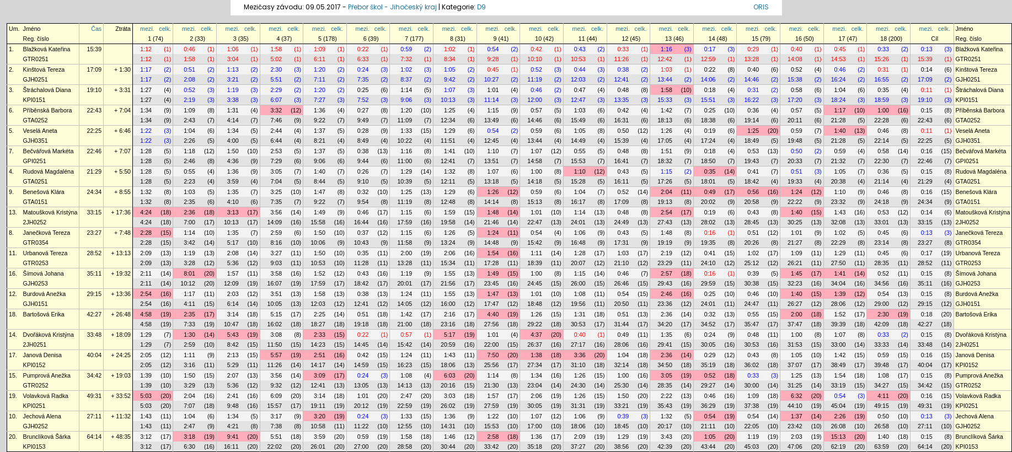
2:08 (189, 79)
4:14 (233, 120)
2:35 (189, 201)
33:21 (621, 405)
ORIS (761, 7)
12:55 (404, 426)
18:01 (708, 181)
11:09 (404, 120)
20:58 (751, 201)
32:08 (838, 222)
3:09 (319, 375)
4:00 (233, 140)
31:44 (621, 324)
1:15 (493, 110)
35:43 (664, 405)
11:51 (448, 140)
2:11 (146, 273)
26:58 (881, 426)
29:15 (94, 293)
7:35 (363, 79)
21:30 (491, 385)
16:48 (578, 242)
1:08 (580, 293)
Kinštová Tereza (44, 69)
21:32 (838, 161)
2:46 (189, 161)
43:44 (708, 446)
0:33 (623, 49)
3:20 (319, 416)
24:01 (578, 222)
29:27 (708, 385)
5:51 (276, 79)
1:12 (146, 49)
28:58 (404, 446)
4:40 (493, 314)
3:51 (276, 293)
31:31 (578, 405)
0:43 (580, 49)
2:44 (276, 130)
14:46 (751, 79)
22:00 (491, 344)
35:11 (94, 273)
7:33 (189, 324)
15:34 (448, 263)
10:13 (448, 99)
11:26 (621, 59)
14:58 (534, 161)
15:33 (664, 99)
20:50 (621, 303)
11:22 (361, 426)
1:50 (233, 151)
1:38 (536, 355)
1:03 (666, 69)
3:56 (276, 212)
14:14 (491, 201)
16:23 (404, 365)
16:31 (621, 120)
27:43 (664, 222)
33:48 (94, 334)
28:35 (881, 263)
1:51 (666, 151)
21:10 (621, 263)
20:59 (448, 344)
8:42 (233, 344)
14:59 (361, 365)
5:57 (276, 355)
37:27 (578, 446)
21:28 (838, 120)
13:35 (621, 99)
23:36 (664, 303)
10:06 (317, 242)
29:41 (664, 344)
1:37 (319, 130)
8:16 (276, 242)
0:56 (753, 192)
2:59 (276, 232)
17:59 (404, 222)
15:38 (795, 79)
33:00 (838, 344)
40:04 (94, 355)
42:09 (881, 324)
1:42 (666, 110)
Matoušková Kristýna (50, 212)
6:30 (189, 446)
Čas (96, 28)
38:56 (621, 446)
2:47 (406, 395)
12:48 (448, 201)
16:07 (274, 283)
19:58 (448, 222)
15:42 (534, 242)
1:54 (493, 253)
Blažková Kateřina (47, 49)
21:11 (708, 426)
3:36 (580, 355)
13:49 (491, 120)
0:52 (536, 69)
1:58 (276, 49)
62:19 (838, 446)
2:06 (450, 253)
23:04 (534, 385)
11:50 (274, 344)
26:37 (534, 344)
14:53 (838, 59)
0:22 (363, 49)
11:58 (404, 242)
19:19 (664, 242)
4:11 (189, 303)
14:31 (448, 426)
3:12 (146, 436)
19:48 (795, 140)
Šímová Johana (43, 273)
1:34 (146, 110)
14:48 (491, 242)
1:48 (493, 212)
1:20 (319, 69)
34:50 (664, 365)
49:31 (94, 395)
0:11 (927, 90)
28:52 (94, 253)
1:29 (450, 130)
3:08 (276, 334)
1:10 (493, 151)
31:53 (795, 344)
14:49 (578, 140)
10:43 (361, 242)
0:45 (840, 49)
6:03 (450, 375)
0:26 (363, 171)
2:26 (189, 140)
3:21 (233, 79)
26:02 (448, 405)
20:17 (664, 426)
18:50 (708, 161)
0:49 (710, 192)
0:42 (536, 49)
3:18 (189, 436)
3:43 (666, 436)
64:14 (94, 436)
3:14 (233, 314)
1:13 (233, 69)
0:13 (927, 49)
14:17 (317, 365)
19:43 (751, 161)
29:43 (664, 283)
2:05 (146, 355)
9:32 (276, 385)
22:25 (94, 130)
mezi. (147, 28)
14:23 (317, 344)
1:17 (146, 69)
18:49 (751, 140)
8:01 (189, 273)
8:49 (363, 140)
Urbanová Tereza (45, 253)
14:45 (361, 344)
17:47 (491, 303)
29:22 (534, 324)
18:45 (621, 426)
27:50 (838, 263)
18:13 (664, 120)
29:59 (708, 283)
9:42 (450, 79)
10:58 (317, 426)
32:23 (795, 283)
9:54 (363, 201)
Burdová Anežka (44, 293)
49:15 (881, 405)
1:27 (146, 90)
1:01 (493, 90)
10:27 (491, 79)
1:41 (450, 151)
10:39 (404, 181)
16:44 (361, 222)
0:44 (580, 69)
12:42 (664, 59)
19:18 (361, 324)
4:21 (233, 426)
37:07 (795, 365)
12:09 (231, 283)
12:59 (708, 59)
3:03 (450, 395)
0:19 (710, 130)
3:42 (189, 242)
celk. (165, 28)
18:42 (751, 181)
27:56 (491, 324)
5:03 (146, 395)
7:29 (276, 161)
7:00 (189, 222)
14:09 (274, 222)
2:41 (233, 395)
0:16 (927, 151)
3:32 (276, 110)
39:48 (881, 365)
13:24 (448, 242)
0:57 (536, 110)
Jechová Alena (42, 416)
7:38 (276, 426)
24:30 (578, 385)
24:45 (534, 283)
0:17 (710, 49)
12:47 (578, 99)
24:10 (708, 263)
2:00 (406, 253)
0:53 (753, 151)
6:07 (276, 99)
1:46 (450, 436)
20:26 (751, 242)
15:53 (578, 161)
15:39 (94, 49)
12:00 (534, 99)
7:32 (406, 59)
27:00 (361, 446)
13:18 (491, 181)
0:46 (189, 49)
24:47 (751, 303)
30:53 (578, 324)
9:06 (406, 99)
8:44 (319, 181)
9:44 (363, 161)
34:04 (838, 283)
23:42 (795, 426)
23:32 (838, 201)
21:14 (881, 181)
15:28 (578, 181)
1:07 (450, 90)
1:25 (450, 110)
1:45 (796, 273)
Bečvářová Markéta (48, 151)
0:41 (753, 171)
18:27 (317, 324)
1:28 (146, 151)
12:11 (448, 181)
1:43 (840, 212)
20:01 (404, 283)
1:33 (406, 130)
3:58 (276, 273)
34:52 (708, 324)
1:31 (233, 110)
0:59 (406, 49)
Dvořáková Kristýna (48, 334)
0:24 (363, 69)
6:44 (276, 140)
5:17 (233, 242)
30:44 (448, 446)
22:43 (94, 110)
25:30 (621, 385)
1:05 (450, 69)
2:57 (666, 273)
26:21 (795, 263)
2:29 (276, 90)
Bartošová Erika (44, 314)
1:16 (666, 49)
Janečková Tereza (47, 232)
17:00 (534, 426)
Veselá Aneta (40, 130)
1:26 (666, 130)
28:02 (708, 222)
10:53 (578, 59)
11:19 (534, 79)
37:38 (751, 405)
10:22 (404, 140)
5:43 (233, 334)
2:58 (493, 436)
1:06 (233, 49)
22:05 (751, 426)
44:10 (795, 405)
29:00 (881, 303)
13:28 (751, 59)
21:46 (491, 222)
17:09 (94, 69)
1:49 (319, 212)
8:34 (450, 59)
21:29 (94, 171)
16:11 (621, 181)
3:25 (276, 192)
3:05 (276, 171)
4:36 (233, 161)
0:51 (189, 69)
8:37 (406, 79)
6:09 (276, 395)
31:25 (795, 385)
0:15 (927, 110)
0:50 (623, 130)
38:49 (838, 365)
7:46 (276, 120)
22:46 (94, 151)
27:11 (94, 416)
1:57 (233, 273)
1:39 (840, 293)
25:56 (491, 365)
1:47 (319, 192)
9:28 (493, 59)
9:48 (233, 405)
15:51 (708, 99)
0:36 (753, 110)
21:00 (404, 324)
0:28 (363, 130)
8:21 (319, 140)
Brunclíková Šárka (47, 436)
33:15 (94, 212)
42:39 (664, 446)
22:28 (881, 120)
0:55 (580, 151)
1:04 (840, 90)
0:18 (710, 90)
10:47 (231, 324)
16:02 (274, 324)
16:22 (751, 99)
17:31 (621, 242)
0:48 (623, 90)
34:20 (664, 324)
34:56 (881, 283)
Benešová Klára (44, 192)
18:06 (448, 365)
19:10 (94, 90)
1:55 (450, 273)
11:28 (361, 263)
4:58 (146, 314)
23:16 (448, 324)
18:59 (881, 99)
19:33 (795, 181)
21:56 (448, 283)
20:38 (838, 181)
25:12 (751, 263)
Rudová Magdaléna (48, 171)
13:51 (491, 161)
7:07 (189, 405)
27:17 (578, 344)
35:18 (534, 446)
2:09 (146, 253)
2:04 (666, 192)
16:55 (881, 79)
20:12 (361, 405)
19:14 (751, 120)
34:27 (881, 385)
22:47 (534, 222)
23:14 (881, 242)
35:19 (708, 365)
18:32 (664, 161)
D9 (481, 7)
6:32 (796, 395)
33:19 (838, 385)
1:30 (189, 334)
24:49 (621, 222)
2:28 (146, 232)
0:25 (363, 90)
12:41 (621, 79)
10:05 (274, 303)
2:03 (233, 293)
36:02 (751, 365)
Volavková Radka (45, 395)
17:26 (664, 181)
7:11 (319, 79)
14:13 (404, 385)
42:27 (94, 314)
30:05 (708, 344)
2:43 (189, 120)
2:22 (666, 395)
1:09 (319, 49)
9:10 (363, 181)
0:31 (883, 69)
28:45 (751, 222)
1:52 (319, 273)
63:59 (881, 446)
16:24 (838, 79)
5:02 (276, 59)
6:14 (233, 303)
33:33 (881, 344)
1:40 (840, 130)
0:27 (363, 110)
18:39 (534, 263)
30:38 (751, 283)
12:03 (578, 79)
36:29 (708, 405)
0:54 (493, 49)
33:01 (881, 222)
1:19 (233, 90)
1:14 (406, 90)
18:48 (534, 303)
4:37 (536, 334)
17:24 (708, 140)
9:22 (319, 120)
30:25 (795, 222)
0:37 (363, 232)
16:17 (578, 201)
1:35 (233, 192)
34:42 (94, 375)
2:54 (666, 212)
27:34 (534, 365)
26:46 (621, 283)
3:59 (233, 181)
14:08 (795, 59)
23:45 (491, 283)
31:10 (578, 365)
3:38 (233, 99)
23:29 (664, 263)
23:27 (94, 232)
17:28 (491, 263)
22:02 (274, 446)
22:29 (838, 242)
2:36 (189, 212)
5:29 (233, 365)
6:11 (319, 59)
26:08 (838, 426)
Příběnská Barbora (47, 110)
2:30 (276, 69)
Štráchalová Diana (47, 90)
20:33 (795, 161)
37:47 (795, 324)
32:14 (621, 365)
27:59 (491, 405)
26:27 (795, 303)
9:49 (363, 120)
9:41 (233, 436)
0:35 (883, 90)
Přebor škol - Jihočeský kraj (392, 7)
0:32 (363, 192)
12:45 (491, 140)
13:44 (664, 79)
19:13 (664, 201)
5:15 (276, 314)
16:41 (621, 161)
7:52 (363, 99)
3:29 (189, 385)
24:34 (94, 192)
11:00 (404, 161)
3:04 (233, 59)
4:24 (146, 212)
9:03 (276, 263)
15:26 (881, 59)
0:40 (796, 49)
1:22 (146, 130)
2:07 (233, 375)
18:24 (838, 99)
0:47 (580, 90)
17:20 (795, 99)
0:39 (753, 273)
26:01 (317, 446)
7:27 (319, 99)
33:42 (491, 446)
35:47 (751, 324)
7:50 (493, 355)
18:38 (708, 120)
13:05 (361, 385)
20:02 (708, 201)
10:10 (534, 59)
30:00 (751, 385)
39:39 (838, 324)
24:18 (881, 201)
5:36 (233, 263)
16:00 (448, 303)
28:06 (838, 303)
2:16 (450, 314)
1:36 (319, 110)
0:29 (753, 49)
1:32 (450, 171)
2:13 (233, 355)
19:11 (317, 405)
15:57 (274, 405)
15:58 (317, 222)
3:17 (276, 416)
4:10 (233, 201)
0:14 (927, 69)
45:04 (838, 405)
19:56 (578, 303)
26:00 (578, 283)
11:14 (491, 99)
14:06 (708, 79)
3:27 (276, 253)
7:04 (276, 181)
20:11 (795, 120)
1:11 (536, 253)
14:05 (404, 303)
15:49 (578, 120)
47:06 (795, 446)
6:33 (363, 59)
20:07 (578, 263)
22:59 (404, 405)
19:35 (708, 242)
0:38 (623, 69)
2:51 (319, 355)
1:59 (450, 212)
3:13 (233, 212)
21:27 (795, 242)
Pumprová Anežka (47, 375)
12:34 (448, 120)
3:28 (189, 263)
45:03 (751, 446)
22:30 (881, 161)
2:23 (189, 181)
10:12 (187, 283)
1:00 (883, 110)
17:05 (664, 140)
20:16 (448, 385)
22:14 (881, 140)
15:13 (534, 201)
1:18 (189, 151)
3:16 (189, 365)
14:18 (534, 181)
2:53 (276, 151)
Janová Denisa (42, 355)
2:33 (319, 334)
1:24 (796, 192)
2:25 (319, 314)
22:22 (795, 201)
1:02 (450, 49)
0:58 (796, 90)
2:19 (189, 99)
